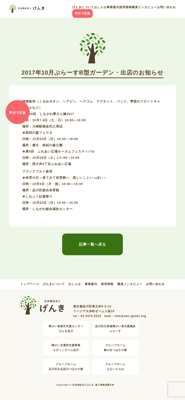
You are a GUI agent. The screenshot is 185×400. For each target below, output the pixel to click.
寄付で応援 (82, 13)
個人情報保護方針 (104, 385)
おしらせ (100, 7)
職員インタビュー (144, 7)
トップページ (29, 284)
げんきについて (83, 7)
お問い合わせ (166, 7)
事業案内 (113, 7)
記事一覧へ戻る (92, 244)
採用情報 (125, 7)
